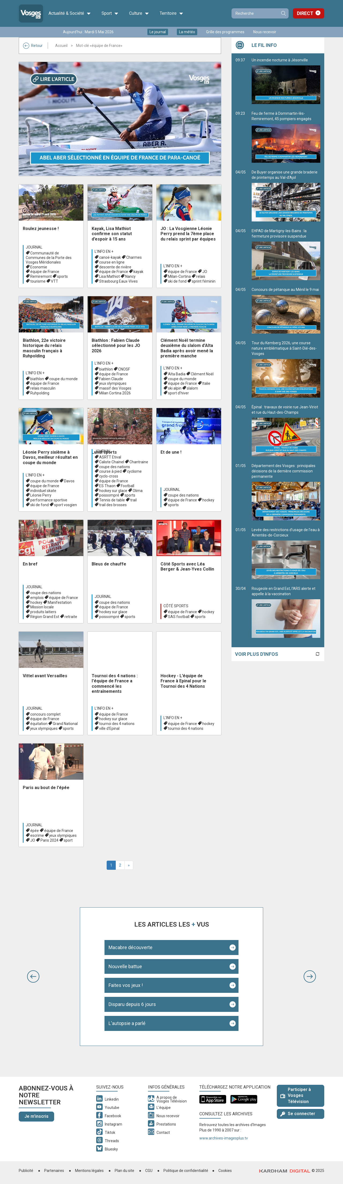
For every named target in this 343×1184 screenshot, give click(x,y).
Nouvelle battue (125, 966)
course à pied (110, 471)
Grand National (65, 724)
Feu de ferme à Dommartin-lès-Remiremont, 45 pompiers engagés (286, 137)
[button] (33, 976)
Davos (69, 481)
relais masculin (42, 388)
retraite (71, 617)
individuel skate (43, 491)
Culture (139, 13)
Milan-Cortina (179, 276)
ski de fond (177, 281)
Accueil (61, 45)
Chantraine (138, 462)
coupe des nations (114, 467)
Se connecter (297, 1113)
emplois (37, 597)
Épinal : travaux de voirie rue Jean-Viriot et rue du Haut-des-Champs (286, 430)
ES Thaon (107, 486)
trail (133, 500)
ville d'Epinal (109, 728)
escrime (37, 835)
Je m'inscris (36, 1116)
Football (127, 486)
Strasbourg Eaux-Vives (118, 281)
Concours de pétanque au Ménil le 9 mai (286, 310)
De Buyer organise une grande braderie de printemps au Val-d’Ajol (286, 195)
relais (200, 276)
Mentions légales (89, 1170)
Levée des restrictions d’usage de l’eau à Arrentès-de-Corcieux (286, 553)
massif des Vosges (115, 388)
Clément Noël (202, 374)
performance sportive (48, 500)
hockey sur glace (113, 491)
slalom (192, 388)
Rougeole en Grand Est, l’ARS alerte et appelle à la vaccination (286, 612)
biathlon (37, 379)
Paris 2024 (49, 840)
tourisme (38, 281)
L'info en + (104, 251)
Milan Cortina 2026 (115, 393)
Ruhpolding (39, 393)
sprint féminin (203, 281)
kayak (138, 271)
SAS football (178, 617)
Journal (34, 247)
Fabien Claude (111, 379)
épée (34, 830)
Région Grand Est (44, 617)
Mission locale (42, 607)
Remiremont (41, 276)
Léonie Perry (40, 495)
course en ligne (112, 262)
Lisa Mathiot (109, 276)
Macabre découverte (130, 947)
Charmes (134, 257)
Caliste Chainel (111, 462)
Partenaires (54, 1170)
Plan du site (124, 1170)
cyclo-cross (108, 476)
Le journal (158, 32)
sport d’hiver (178, 393)
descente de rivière (115, 267)
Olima (138, 491)
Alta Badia (176, 374)
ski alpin (174, 388)
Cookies (225, 1170)
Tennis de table (112, 500)
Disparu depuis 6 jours (132, 1004)
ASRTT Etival (110, 457)
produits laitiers (43, 612)
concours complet (45, 714)
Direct (305, 13)
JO (204, 271)
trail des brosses (113, 505)
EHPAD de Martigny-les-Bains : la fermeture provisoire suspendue (286, 254)
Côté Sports (175, 606)
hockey (208, 500)
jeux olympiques (112, 383)
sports (62, 276)
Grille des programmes (225, 32)
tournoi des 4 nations (117, 724)
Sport (110, 13)
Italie (206, 383)
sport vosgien (65, 505)
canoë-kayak (110, 257)
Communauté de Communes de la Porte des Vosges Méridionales (49, 257)
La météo (187, 32)
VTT (54, 281)
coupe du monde (63, 379)
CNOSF (124, 369)
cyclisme (134, 471)
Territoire (171, 13)
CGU (148, 1170)
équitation (38, 724)
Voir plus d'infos (256, 654)
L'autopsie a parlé (127, 1023)
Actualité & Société (70, 13)
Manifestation (60, 602)
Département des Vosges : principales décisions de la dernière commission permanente (286, 492)
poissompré (109, 495)
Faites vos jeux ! (126, 985)
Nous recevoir (264, 32)
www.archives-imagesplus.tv (223, 1138)
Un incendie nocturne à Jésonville (286, 81)
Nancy (130, 276)
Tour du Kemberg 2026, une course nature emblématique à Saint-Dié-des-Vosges (286, 369)
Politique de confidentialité (185, 1170)
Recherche (283, 13)
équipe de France (44, 271)
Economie (38, 267)
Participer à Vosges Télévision (295, 1095)
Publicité (26, 1170)
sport (68, 840)
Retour (33, 45)
